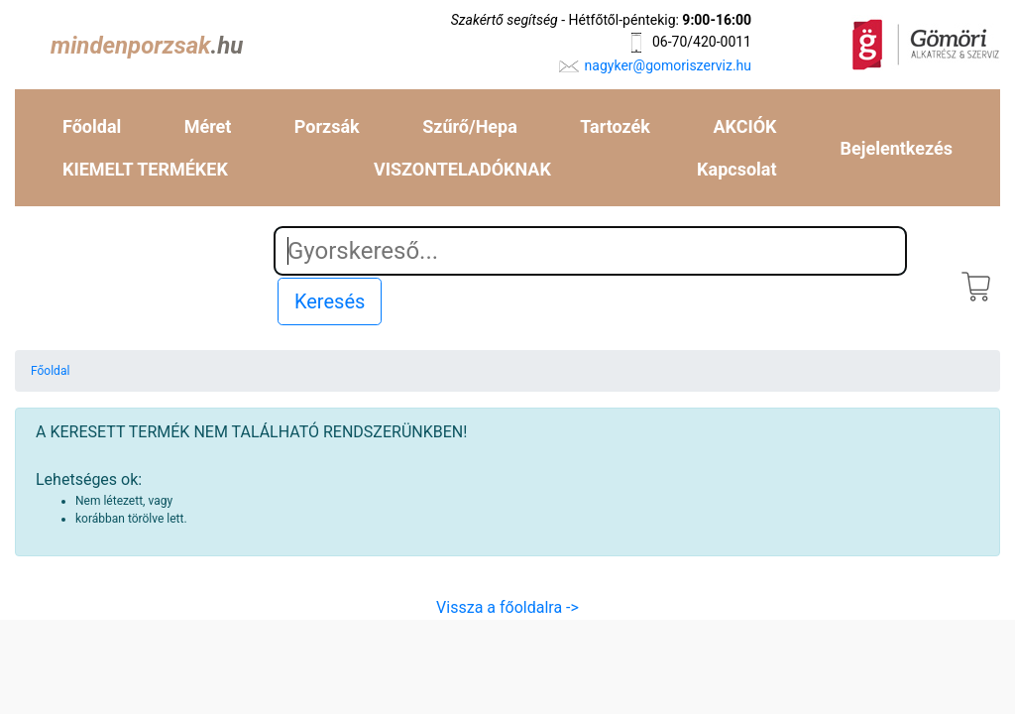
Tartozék (615, 126)
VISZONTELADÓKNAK (462, 169)
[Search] (590, 251)
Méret (208, 126)
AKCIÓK (744, 126)
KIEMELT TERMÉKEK (145, 169)
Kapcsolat (736, 169)
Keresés (329, 301)
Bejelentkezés (897, 148)
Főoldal (91, 126)
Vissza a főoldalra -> (507, 607)
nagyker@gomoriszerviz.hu (668, 65)
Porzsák (327, 126)
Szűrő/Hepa (469, 126)
